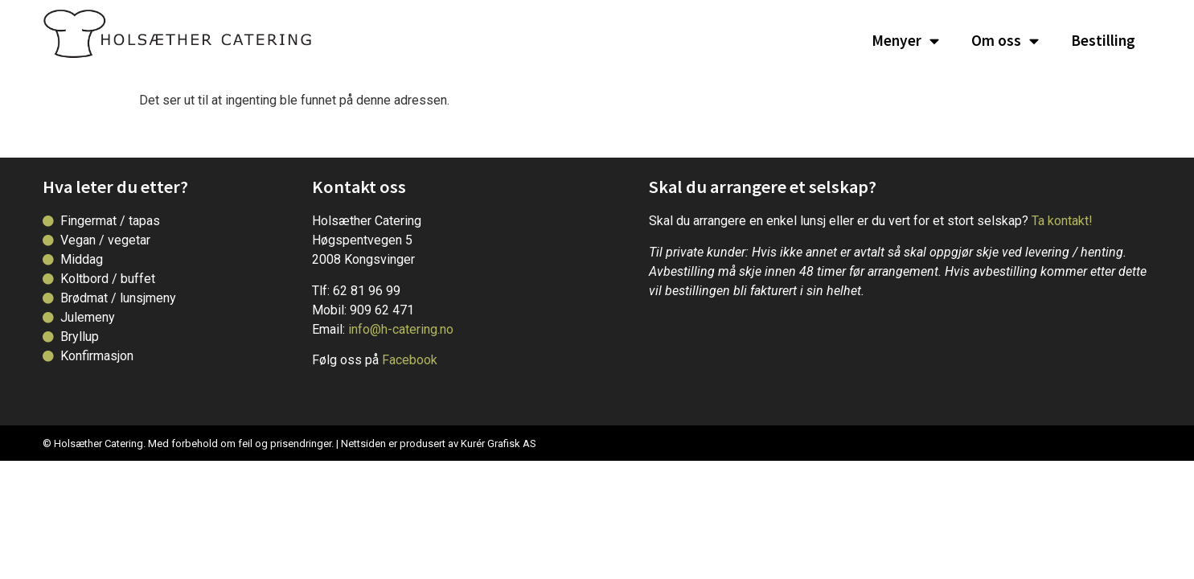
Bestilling (1103, 40)
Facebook (409, 360)
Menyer (905, 40)
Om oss (1005, 40)
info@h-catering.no (400, 329)
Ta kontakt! (1062, 220)
